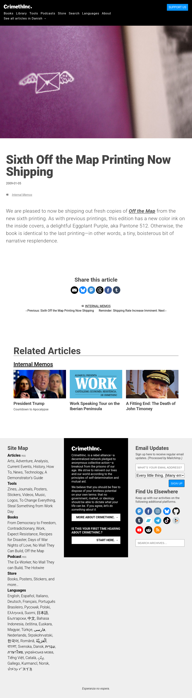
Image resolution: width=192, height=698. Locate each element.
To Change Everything (37, 500)
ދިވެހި (41, 657)
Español (27, 596)
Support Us (177, 7)
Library (21, 13)
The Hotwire (34, 568)
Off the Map (34, 551)
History (39, 466)
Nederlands (17, 635)
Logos (13, 500)
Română (27, 641)
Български (17, 618)
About (106, 13)
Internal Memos (22, 195)
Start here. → (107, 540)
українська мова (39, 652)
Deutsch (14, 601)
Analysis (41, 461)
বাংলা (12, 646)
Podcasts (48, 13)
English (14, 596)
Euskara (45, 624)
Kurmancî (29, 663)
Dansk (38, 646)
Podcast (14, 556)
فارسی (39, 629)
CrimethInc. (18, 6)
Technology (33, 472)
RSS (24, 456)
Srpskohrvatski (40, 635)
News (18, 472)
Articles (14, 455)
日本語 (42, 612)
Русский (31, 607)
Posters (40, 489)
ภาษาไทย (15, 652)
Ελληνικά (15, 612)
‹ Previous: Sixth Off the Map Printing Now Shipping (60, 310)
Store (62, 13)
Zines (12, 489)
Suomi (30, 612)
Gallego (14, 663)
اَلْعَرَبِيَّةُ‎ (41, 641)
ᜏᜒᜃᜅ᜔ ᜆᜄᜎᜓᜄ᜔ (20, 669)
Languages (90, 13)
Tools (33, 13)
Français (30, 601)
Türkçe (26, 629)
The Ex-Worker (19, 562)
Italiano (42, 596)
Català (31, 657)
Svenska (25, 646)
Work (40, 528)
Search (74, 13)
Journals (25, 489)
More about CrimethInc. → (97, 517)
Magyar (14, 629)
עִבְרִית (50, 646)
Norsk (44, 663)
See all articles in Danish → (25, 18)
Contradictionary (21, 528)
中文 (31, 618)
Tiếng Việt (16, 657)
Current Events (20, 466)
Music (40, 494)
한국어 (13, 641)
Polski (45, 607)
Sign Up (176, 483)
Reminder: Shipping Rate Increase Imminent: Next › (132, 310)
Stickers (14, 494)
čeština (31, 624)
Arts (11, 461)
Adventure (24, 461)
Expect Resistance (23, 534)
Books (9, 13)
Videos (28, 494)
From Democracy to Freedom (32, 523)
